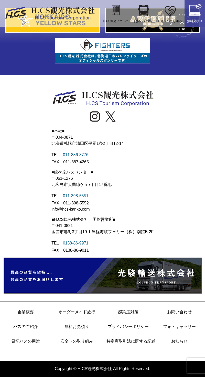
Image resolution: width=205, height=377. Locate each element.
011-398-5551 (76, 196)
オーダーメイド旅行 (76, 312)
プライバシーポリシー (128, 326)
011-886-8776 (76, 155)
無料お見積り (76, 326)
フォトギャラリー (179, 326)
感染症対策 (128, 312)
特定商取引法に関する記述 (128, 341)
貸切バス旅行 (143, 13)
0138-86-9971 (76, 243)
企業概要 (25, 312)
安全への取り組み (169, 13)
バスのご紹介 (25, 326)
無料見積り (194, 13)
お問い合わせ (179, 312)
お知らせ (179, 341)
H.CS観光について (116, 13)
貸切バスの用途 (25, 341)
